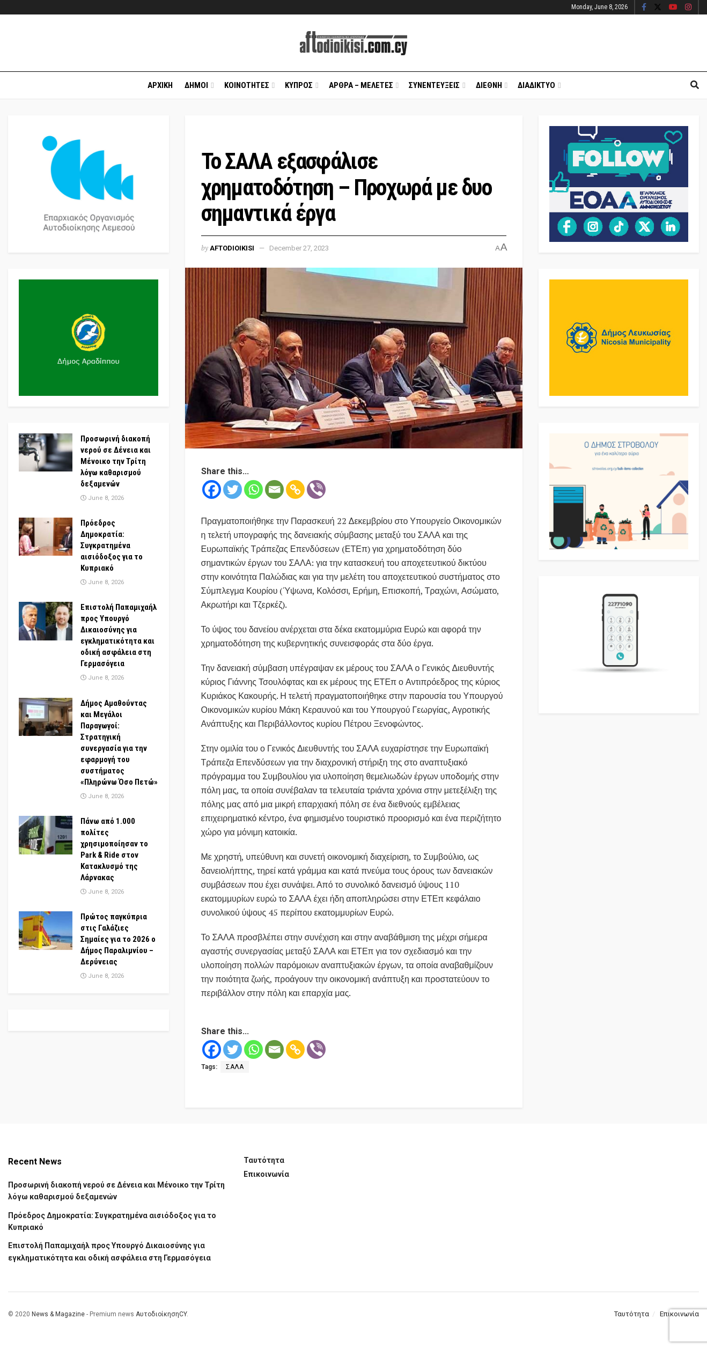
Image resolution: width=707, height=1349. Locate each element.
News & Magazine (58, 1314)
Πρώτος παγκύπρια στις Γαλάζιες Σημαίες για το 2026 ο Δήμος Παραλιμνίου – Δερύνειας (118, 939)
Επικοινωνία (266, 1174)
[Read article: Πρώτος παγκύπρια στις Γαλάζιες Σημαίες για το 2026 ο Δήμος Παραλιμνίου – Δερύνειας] (45, 930)
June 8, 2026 (102, 498)
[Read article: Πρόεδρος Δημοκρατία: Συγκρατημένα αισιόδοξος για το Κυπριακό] (45, 537)
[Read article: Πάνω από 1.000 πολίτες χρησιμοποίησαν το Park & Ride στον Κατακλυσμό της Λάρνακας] (45, 835)
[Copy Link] (295, 489)
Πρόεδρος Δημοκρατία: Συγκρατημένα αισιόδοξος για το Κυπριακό (111, 545)
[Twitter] (232, 489)
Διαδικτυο (536, 85)
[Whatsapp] (253, 489)
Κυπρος (299, 85)
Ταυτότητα (264, 1160)
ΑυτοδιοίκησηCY (161, 1314)
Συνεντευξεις (434, 85)
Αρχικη (160, 85)
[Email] (274, 489)
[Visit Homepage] (353, 43)
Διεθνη (489, 85)
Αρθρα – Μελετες (361, 85)
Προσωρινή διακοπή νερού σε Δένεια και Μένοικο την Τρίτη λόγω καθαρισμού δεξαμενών (115, 461)
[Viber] (316, 489)
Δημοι (196, 85)
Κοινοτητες (246, 85)
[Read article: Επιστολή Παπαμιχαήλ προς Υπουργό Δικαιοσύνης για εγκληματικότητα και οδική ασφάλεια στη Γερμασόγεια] (45, 621)
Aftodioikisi (232, 248)
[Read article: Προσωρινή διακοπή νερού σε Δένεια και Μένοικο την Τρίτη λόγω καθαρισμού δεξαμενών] (45, 452)
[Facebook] (211, 489)
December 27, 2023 (299, 248)
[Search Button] (694, 85)
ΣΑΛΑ (235, 1067)
